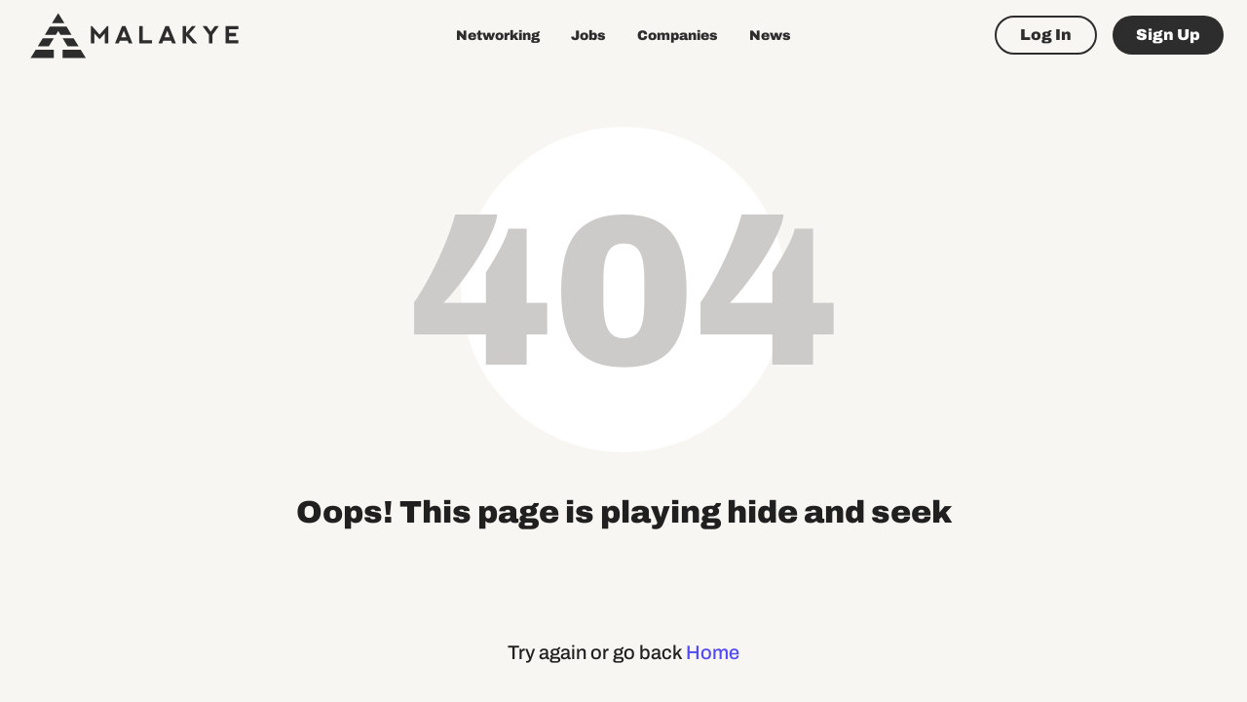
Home (712, 652)
